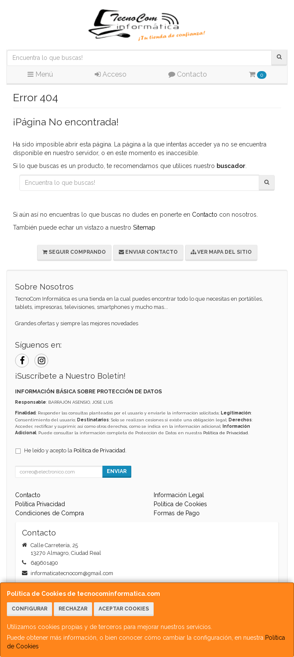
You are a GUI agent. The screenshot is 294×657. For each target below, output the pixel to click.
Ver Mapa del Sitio (221, 252)
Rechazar (73, 609)
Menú (40, 74)
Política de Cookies (180, 504)
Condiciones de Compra (49, 513)
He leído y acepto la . (75, 450)
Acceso (111, 74)
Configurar (29, 609)
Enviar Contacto (148, 252)
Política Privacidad (40, 504)
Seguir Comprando (74, 252)
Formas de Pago (177, 513)
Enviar (117, 471)
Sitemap (144, 227)
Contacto (187, 74)
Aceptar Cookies (124, 609)
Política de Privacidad (225, 432)
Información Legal (179, 495)
